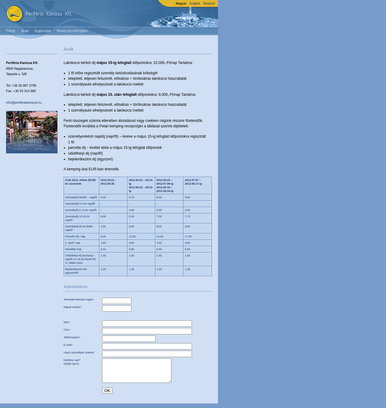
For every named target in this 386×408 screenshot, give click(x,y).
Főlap (10, 31)
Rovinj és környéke (72, 31)
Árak (25, 31)
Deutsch (209, 3)
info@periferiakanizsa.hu (23, 102)
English (195, 3)
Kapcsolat (43, 31)
